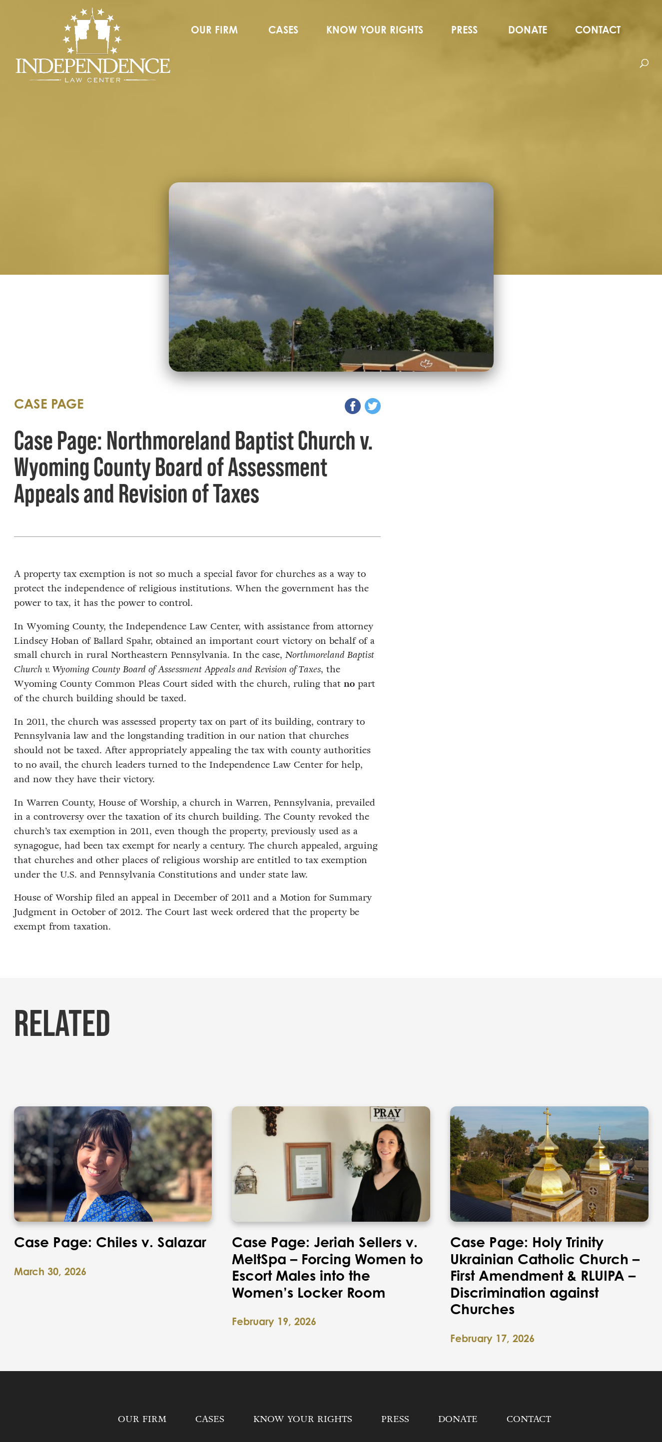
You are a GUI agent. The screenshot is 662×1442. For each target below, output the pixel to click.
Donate (527, 29)
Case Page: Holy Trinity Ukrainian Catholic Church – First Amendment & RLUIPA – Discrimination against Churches (545, 1276)
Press (464, 29)
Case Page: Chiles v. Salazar (110, 1242)
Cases (283, 29)
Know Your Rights (374, 29)
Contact (598, 29)
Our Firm (214, 29)
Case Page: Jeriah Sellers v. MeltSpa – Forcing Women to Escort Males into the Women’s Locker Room (327, 1267)
